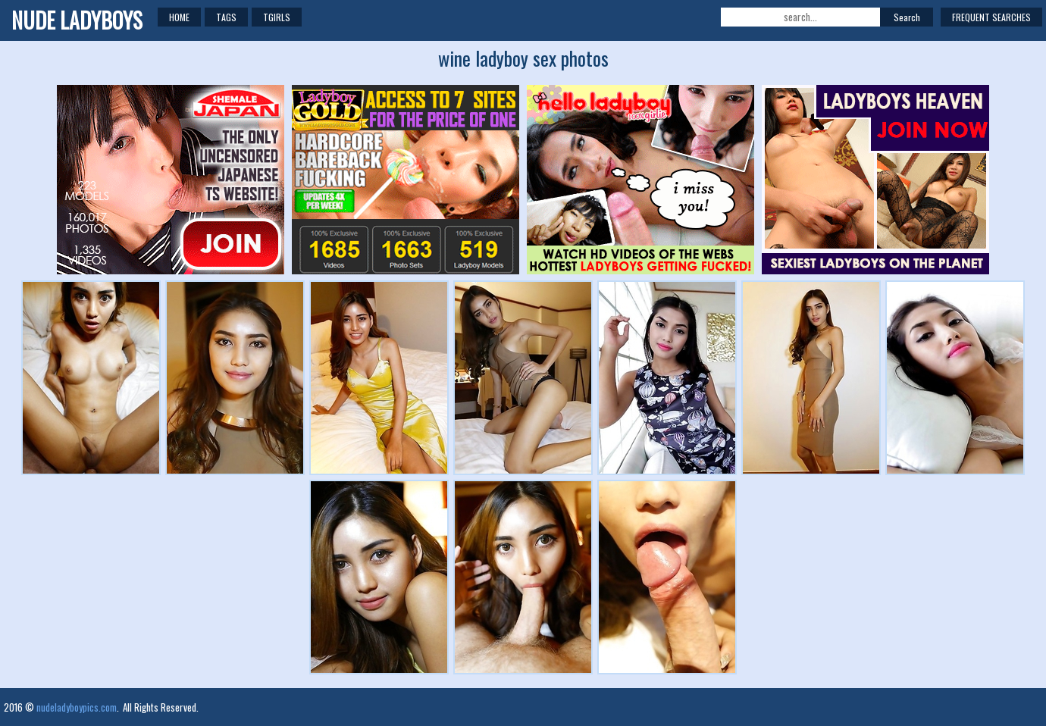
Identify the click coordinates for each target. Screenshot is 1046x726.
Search (907, 17)
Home (179, 17)
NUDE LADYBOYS (76, 20)
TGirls (276, 17)
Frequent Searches (991, 17)
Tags (226, 17)
